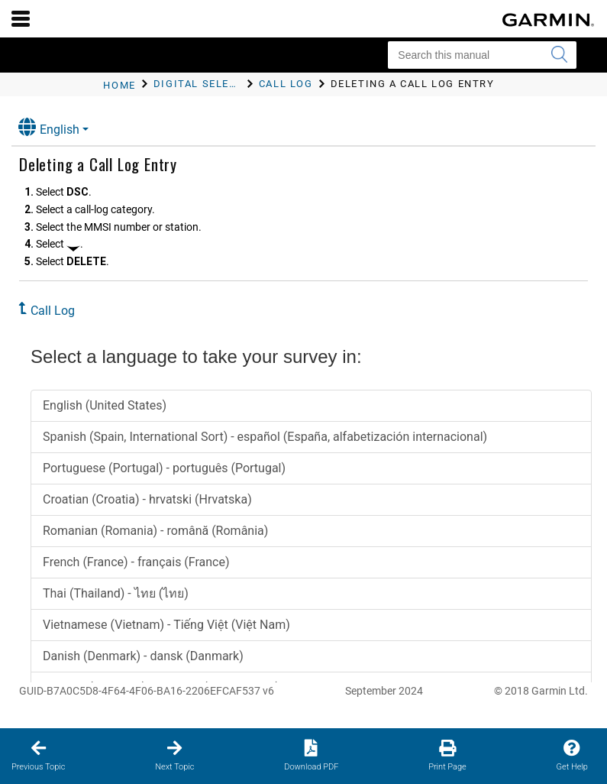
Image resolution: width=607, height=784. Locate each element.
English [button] (48, 127)
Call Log (53, 310)
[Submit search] (558, 55)
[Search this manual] (482, 55)
